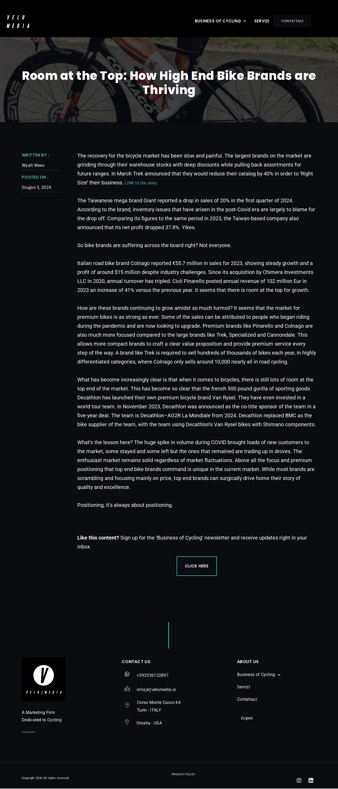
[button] (218, 21)
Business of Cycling (218, 20)
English (243, 718)
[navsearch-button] (320, 20)
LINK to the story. (141, 182)
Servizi (259, 20)
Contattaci (291, 21)
